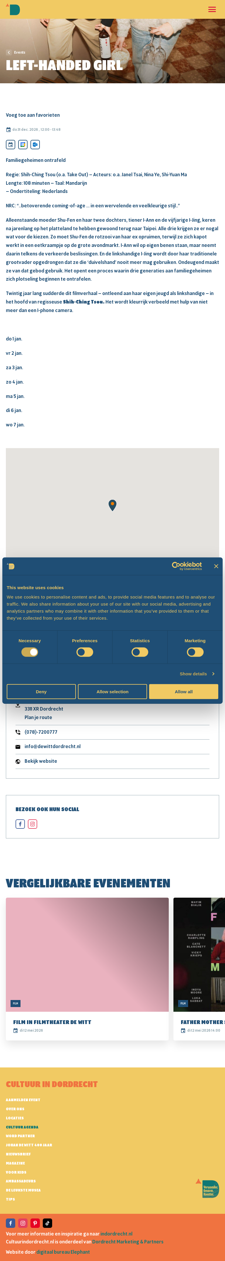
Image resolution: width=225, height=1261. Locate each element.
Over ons (15, 1109)
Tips (10, 1199)
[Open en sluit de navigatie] (212, 9)
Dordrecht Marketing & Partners (127, 1242)
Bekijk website (41, 761)
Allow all (184, 691)
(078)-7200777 (41, 732)
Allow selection (112, 691)
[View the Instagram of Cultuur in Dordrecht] (23, 1223)
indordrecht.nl (116, 1234)
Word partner (20, 1136)
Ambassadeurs (21, 1181)
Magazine (15, 1163)
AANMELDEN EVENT (23, 1100)
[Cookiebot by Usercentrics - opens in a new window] (176, 566)
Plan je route (38, 717)
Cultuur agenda (22, 1127)
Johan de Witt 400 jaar (29, 1145)
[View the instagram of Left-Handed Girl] (32, 824)
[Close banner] (216, 566)
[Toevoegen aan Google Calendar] (23, 144)
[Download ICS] (10, 144)
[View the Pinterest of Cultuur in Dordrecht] (35, 1223)
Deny (41, 691)
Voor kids (16, 1172)
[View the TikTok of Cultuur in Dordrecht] (47, 1223)
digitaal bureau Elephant (63, 1252)
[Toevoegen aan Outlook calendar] (35, 144)
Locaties (15, 1118)
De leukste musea (23, 1190)
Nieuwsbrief (18, 1154)
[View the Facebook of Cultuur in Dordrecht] (10, 1223)
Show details (193, 673)
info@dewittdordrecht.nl (53, 746)
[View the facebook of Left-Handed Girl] (20, 824)
